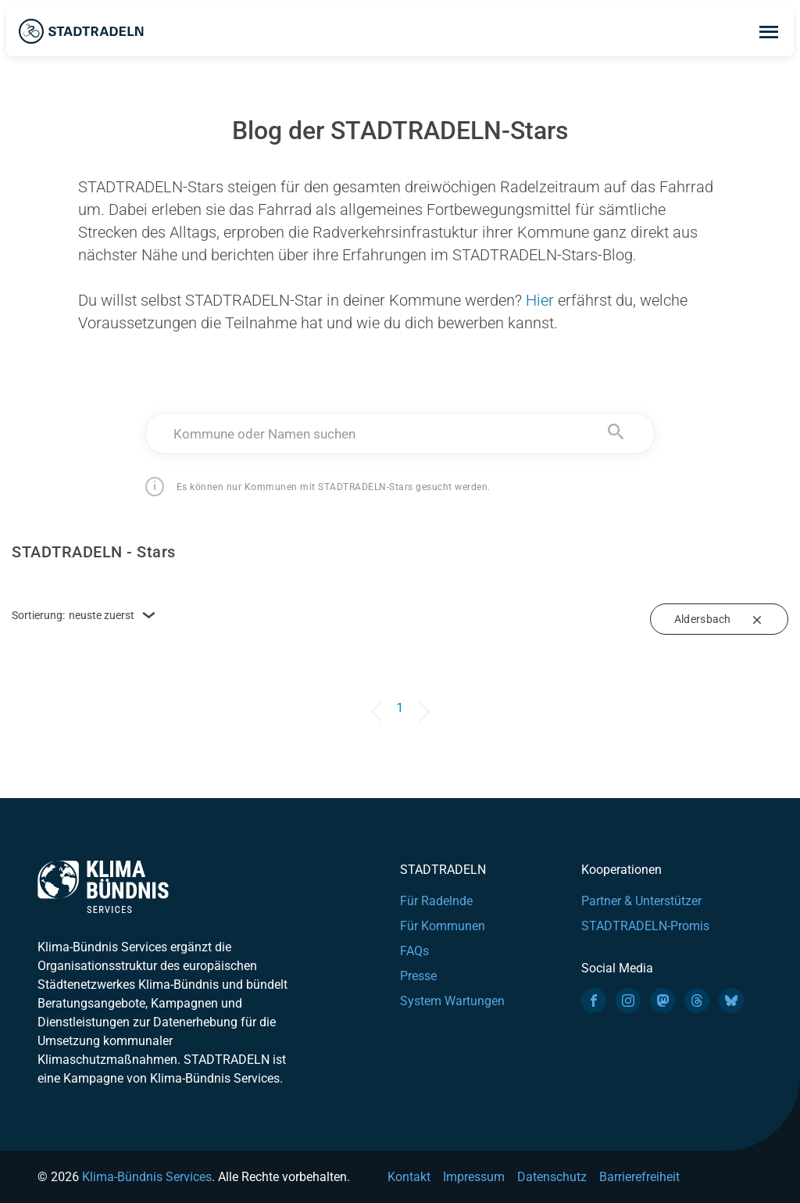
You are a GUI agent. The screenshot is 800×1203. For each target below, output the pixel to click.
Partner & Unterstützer (641, 900)
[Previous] (379, 700)
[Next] (421, 700)
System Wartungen (452, 1001)
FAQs (414, 950)
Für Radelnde (436, 900)
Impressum (474, 1176)
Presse (418, 975)
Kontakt (409, 1176)
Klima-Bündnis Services (147, 1176)
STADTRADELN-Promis (645, 925)
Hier (540, 300)
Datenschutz (552, 1176)
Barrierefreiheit (639, 1176)
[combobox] (400, 433)
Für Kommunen (442, 925)
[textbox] (400, 434)
